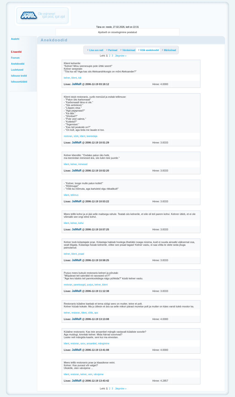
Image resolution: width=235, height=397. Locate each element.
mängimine (103, 343)
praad (81, 254)
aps (96, 312)
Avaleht (15, 39)
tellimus (74, 195)
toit (79, 78)
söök (76, 136)
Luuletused (17, 70)
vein (90, 374)
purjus (90, 284)
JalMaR (76, 84)
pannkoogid (80, 284)
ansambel (92, 343)
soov (82, 343)
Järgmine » (120, 55)
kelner (67, 78)
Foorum (15, 58)
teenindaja (92, 136)
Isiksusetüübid (19, 81)
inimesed (82, 164)
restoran (68, 136)
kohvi (81, 223)
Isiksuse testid (19, 75)
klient (74, 78)
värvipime (99, 374)
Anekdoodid (17, 64)
